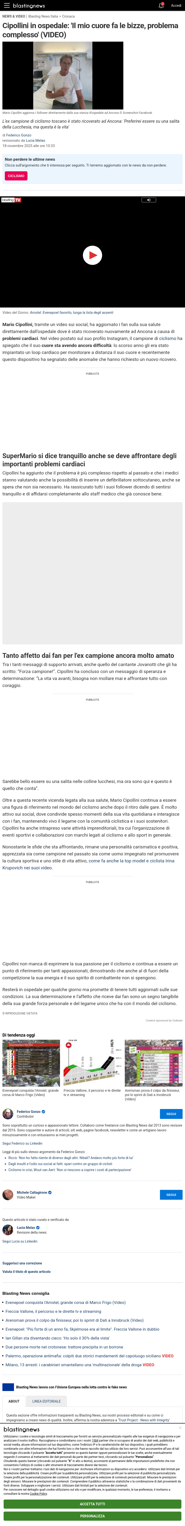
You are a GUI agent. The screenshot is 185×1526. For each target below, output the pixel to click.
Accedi (176, 5)
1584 (95, 1440)
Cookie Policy (38, 1493)
